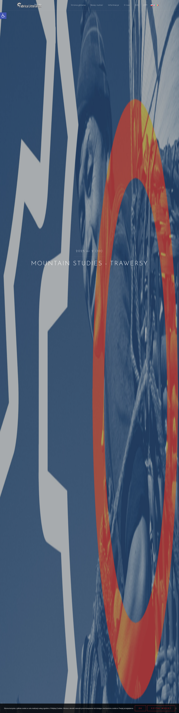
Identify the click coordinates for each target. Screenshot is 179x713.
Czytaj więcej (161, 708)
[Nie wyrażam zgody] (176, 708)
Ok (140, 708)
